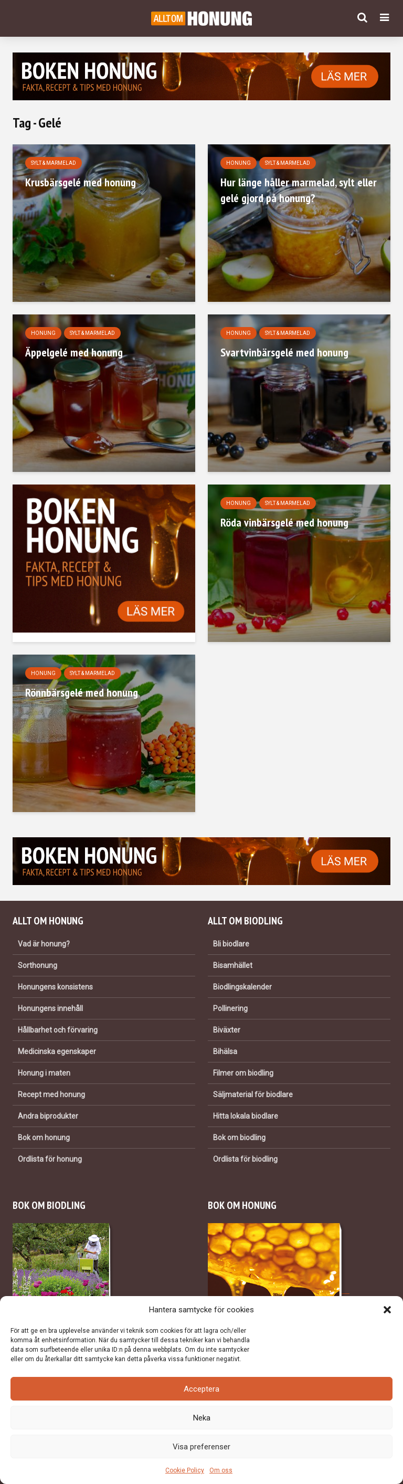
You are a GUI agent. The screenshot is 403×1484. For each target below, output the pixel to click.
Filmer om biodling (243, 1073)
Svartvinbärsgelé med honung (284, 352)
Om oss (220, 1470)
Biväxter (226, 1030)
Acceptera (201, 1389)
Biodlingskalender (242, 987)
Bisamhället (232, 965)
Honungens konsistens (55, 987)
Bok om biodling (239, 1137)
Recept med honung (51, 1094)
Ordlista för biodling (245, 1159)
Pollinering (230, 1008)
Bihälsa (225, 1051)
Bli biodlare (231, 944)
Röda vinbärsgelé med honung (284, 522)
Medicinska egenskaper (57, 1051)
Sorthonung (37, 965)
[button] (387, 1309)
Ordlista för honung (50, 1159)
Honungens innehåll (50, 1008)
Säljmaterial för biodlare (253, 1094)
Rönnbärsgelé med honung (81, 692)
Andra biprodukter (48, 1116)
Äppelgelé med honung (74, 352)
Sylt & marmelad (53, 163)
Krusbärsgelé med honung (80, 182)
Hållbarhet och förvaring (58, 1030)
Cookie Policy (184, 1470)
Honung (238, 163)
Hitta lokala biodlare (245, 1116)
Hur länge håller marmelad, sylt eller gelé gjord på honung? (298, 190)
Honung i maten (44, 1073)
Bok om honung (44, 1137)
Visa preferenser (201, 1446)
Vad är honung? (44, 944)
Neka (201, 1418)
